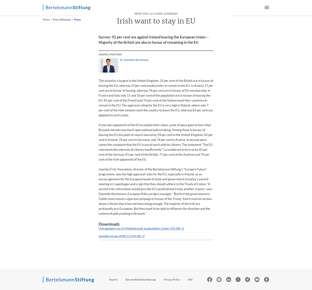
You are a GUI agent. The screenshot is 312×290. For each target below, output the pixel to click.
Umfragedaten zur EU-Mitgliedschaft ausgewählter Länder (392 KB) (140, 228)
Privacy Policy (172, 279)
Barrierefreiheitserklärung (141, 279)
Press (46, 19)
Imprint (113, 279)
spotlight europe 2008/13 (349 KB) (120, 236)
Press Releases (62, 19)
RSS (190, 279)
